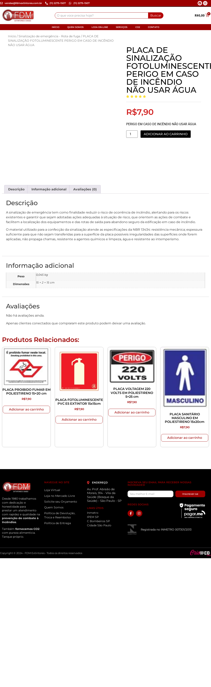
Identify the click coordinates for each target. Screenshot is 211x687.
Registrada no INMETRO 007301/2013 (166, 529)
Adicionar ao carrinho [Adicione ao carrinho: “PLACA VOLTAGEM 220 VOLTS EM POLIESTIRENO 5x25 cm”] (131, 412)
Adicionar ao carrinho (166, 134)
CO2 (137, 27)
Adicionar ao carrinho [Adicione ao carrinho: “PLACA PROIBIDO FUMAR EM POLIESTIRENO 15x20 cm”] (26, 409)
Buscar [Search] (155, 15)
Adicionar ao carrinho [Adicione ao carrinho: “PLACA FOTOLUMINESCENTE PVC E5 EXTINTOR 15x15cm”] (79, 419)
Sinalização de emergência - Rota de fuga (49, 36)
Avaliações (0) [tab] (85, 189)
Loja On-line (100, 27)
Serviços (121, 27)
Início (55, 27)
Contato (153, 27)
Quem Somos (75, 27)
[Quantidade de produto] (132, 134)
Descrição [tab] (16, 189)
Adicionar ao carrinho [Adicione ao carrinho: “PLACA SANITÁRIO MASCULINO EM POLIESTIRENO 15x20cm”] (184, 438)
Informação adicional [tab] (48, 189)
